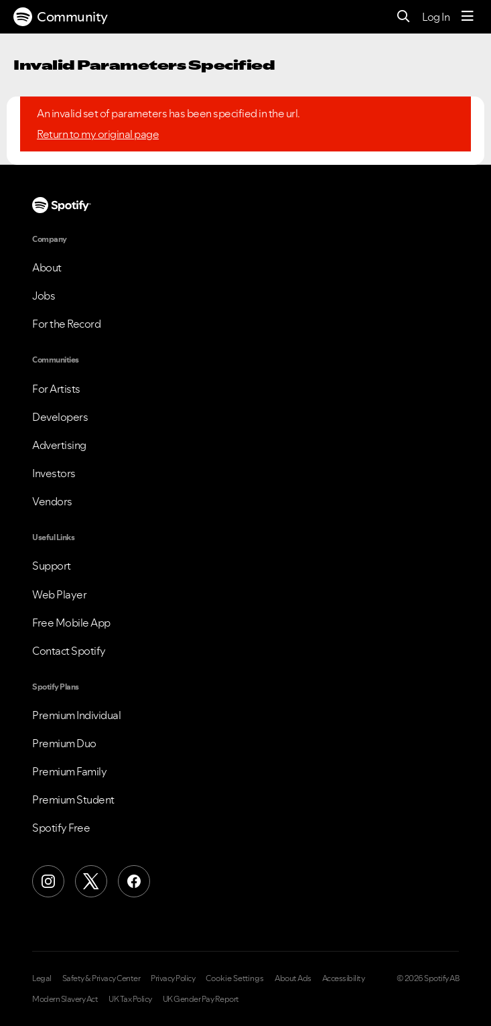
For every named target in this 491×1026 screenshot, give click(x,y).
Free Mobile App (71, 622)
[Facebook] (134, 881)
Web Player (59, 594)
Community (60, 16)
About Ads (293, 978)
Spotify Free (61, 827)
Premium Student (73, 799)
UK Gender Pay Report (201, 999)
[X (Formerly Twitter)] (91, 881)
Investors (54, 473)
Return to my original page (98, 134)
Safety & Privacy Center (101, 978)
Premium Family (69, 771)
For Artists (56, 388)
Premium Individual (76, 715)
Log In (435, 16)
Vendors (52, 501)
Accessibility (343, 978)
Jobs (43, 295)
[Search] (403, 17)
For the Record (66, 323)
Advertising (59, 445)
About (47, 267)
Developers (60, 416)
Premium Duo (64, 743)
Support (51, 565)
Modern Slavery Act (65, 999)
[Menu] (468, 17)
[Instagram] (48, 881)
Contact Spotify (69, 650)
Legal (42, 978)
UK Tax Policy (130, 999)
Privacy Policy (173, 978)
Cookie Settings (235, 978)
